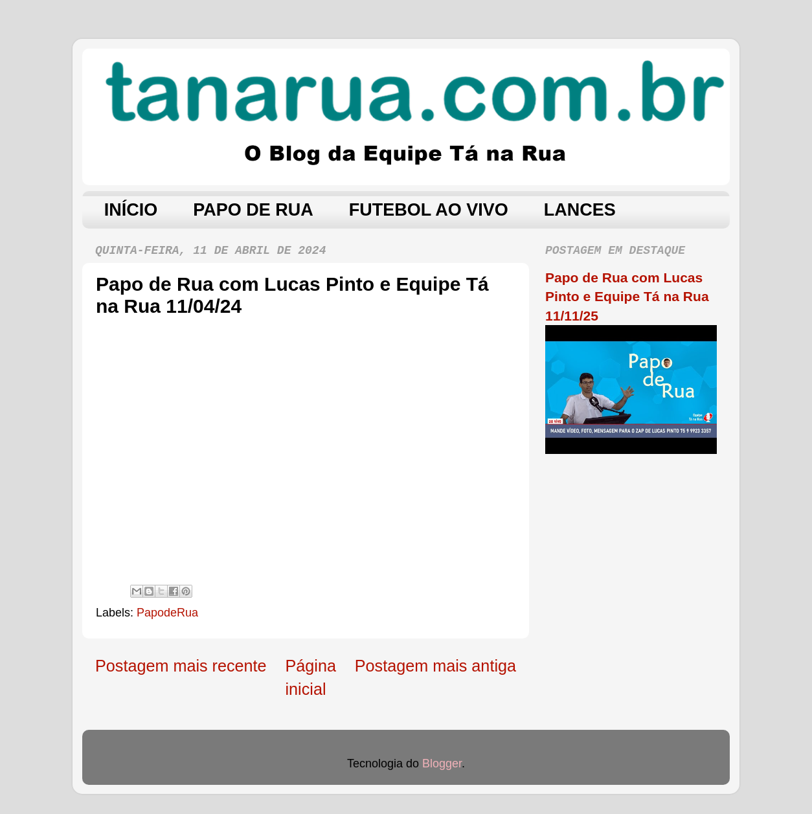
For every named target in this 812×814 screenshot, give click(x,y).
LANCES (580, 210)
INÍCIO (131, 210)
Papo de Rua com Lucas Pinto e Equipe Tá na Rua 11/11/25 (627, 296)
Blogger (442, 763)
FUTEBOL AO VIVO (428, 210)
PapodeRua (167, 612)
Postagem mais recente (181, 666)
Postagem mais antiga (435, 666)
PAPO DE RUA (253, 210)
